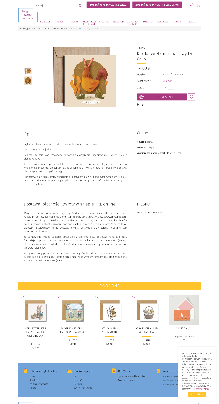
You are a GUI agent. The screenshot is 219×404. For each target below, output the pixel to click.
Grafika (104, 22)
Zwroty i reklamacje (83, 386)
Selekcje (45, 22)
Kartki (48, 28)
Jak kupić (78, 379)
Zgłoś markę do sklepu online (132, 375)
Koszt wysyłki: (144, 80)
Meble (60, 22)
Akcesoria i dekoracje (89, 23)
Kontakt (33, 386)
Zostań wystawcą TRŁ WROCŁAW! (157, 4)
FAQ (75, 375)
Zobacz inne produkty (150, 210)
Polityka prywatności (39, 382)
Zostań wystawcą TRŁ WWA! (108, 4)
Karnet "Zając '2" (184, 327)
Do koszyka (164, 96)
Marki (177, 22)
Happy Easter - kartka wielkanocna (147, 329)
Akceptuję (197, 394)
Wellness (162, 22)
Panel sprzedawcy (126, 379)
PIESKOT (141, 47)
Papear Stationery (184, 335)
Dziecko (148, 22)
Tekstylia (118, 22)
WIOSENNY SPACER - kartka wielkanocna (72, 329)
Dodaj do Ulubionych (191, 96)
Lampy (74, 22)
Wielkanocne (60, 28)
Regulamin (34, 379)
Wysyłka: (141, 73)
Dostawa (78, 382)
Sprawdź (167, 80)
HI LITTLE (35, 342)
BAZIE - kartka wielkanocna (109, 329)
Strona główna (26, 28)
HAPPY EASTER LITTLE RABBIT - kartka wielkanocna (35, 331)
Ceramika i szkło (133, 23)
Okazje (192, 22)
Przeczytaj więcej (201, 388)
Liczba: (140, 87)
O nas (32, 375)
